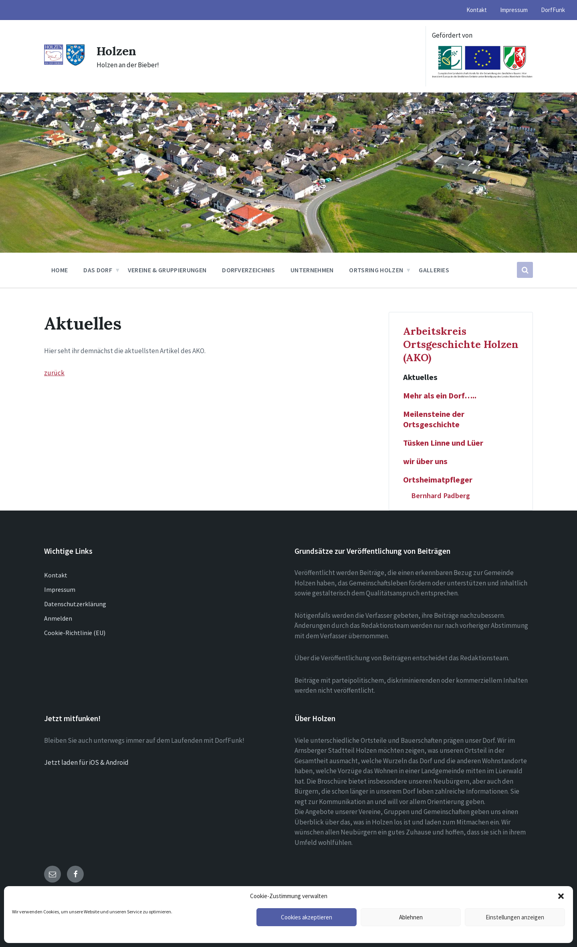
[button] (561, 896)
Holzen (117, 50)
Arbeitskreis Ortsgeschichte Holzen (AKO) (460, 344)
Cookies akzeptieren (306, 917)
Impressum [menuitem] (514, 10)
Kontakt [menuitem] (476, 10)
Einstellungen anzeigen (515, 917)
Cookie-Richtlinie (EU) (74, 633)
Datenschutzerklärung (75, 604)
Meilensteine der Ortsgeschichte (433, 419)
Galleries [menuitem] (434, 270)
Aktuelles (420, 377)
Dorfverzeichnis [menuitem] (248, 270)
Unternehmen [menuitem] (312, 270)
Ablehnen (411, 917)
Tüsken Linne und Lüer (443, 443)
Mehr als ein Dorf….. (439, 395)
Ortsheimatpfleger (437, 480)
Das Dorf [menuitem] (97, 270)
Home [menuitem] (59, 270)
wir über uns (425, 461)
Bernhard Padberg (440, 495)
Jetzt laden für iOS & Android (86, 762)
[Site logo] (64, 63)
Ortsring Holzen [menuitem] (376, 270)
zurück (54, 372)
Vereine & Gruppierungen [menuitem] (167, 270)
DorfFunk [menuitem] (553, 10)
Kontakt (55, 575)
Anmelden (58, 618)
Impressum (59, 589)
